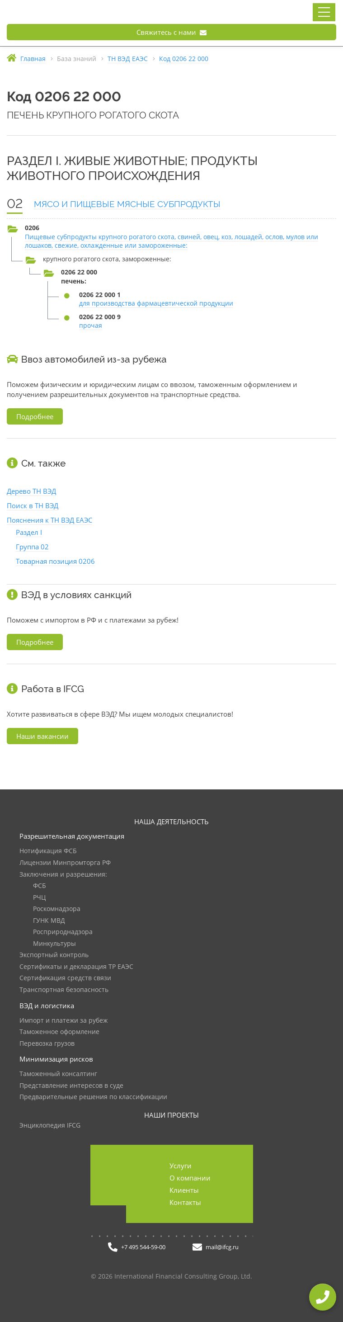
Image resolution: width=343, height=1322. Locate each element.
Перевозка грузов (47, 1044)
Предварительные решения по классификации (93, 1097)
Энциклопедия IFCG (49, 1125)
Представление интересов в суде (71, 1086)
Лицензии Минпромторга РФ (65, 863)
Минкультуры (54, 944)
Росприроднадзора (63, 932)
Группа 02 (32, 546)
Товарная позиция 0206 (55, 561)
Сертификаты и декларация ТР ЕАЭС (76, 967)
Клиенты (184, 1190)
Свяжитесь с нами (171, 32)
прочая (90, 325)
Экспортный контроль (54, 955)
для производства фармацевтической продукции (156, 303)
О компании (190, 1177)
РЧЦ (39, 898)
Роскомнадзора (56, 909)
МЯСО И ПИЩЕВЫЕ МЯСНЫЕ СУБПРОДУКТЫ (127, 204)
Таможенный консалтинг (58, 1074)
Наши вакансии (42, 736)
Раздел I (29, 532)
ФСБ (39, 886)
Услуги (180, 1165)
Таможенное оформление (59, 1032)
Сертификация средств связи (65, 978)
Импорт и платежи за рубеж (63, 1021)
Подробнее (34, 416)
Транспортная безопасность (63, 990)
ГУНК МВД (49, 921)
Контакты (185, 1202)
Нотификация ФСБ (48, 851)
